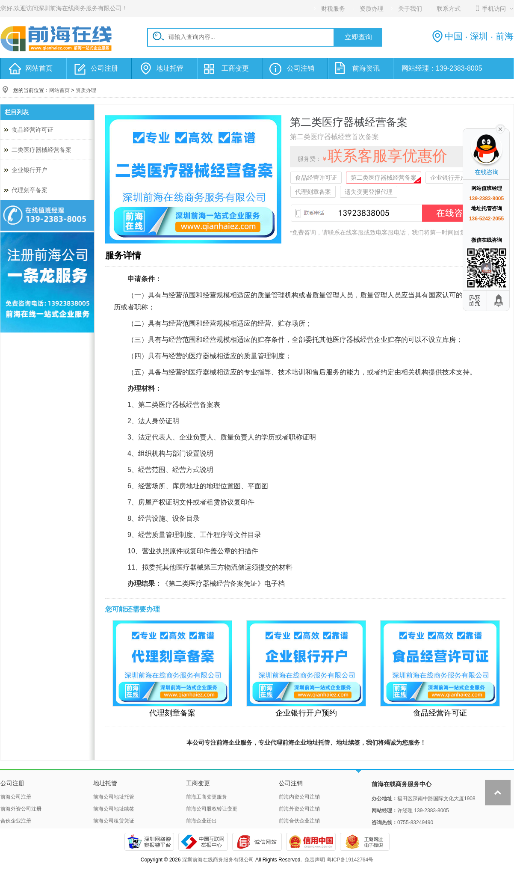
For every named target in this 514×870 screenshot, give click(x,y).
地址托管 (169, 68)
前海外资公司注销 (299, 809)
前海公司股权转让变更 (211, 809)
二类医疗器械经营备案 (41, 149)
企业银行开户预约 (454, 177)
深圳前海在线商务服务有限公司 (218, 860)
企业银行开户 (29, 169)
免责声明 (314, 860)
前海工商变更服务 (206, 797)
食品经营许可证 (32, 129)
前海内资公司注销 (299, 797)
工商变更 (235, 68)
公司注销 (300, 68)
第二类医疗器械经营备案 (384, 177)
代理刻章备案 (29, 190)
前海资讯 (366, 68)
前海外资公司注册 (20, 809)
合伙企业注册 (15, 821)
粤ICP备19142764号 (350, 860)
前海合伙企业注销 (299, 821)
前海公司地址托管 (113, 797)
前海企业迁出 (201, 821)
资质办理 (86, 90)
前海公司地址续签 (113, 809)
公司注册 (104, 68)
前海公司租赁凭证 (113, 821)
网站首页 (39, 68)
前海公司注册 (15, 797)
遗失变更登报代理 (369, 191)
